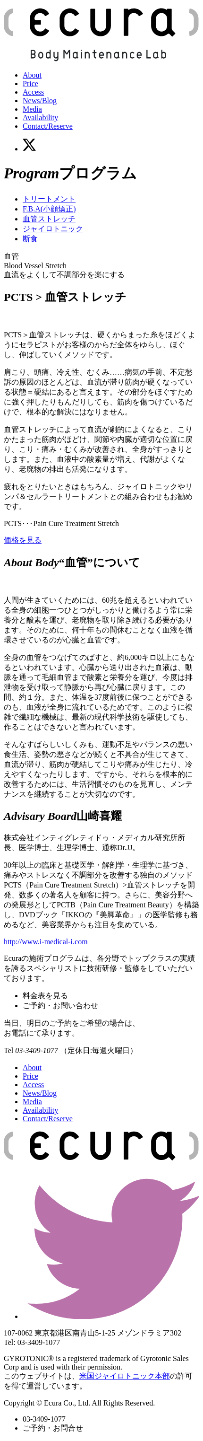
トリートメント (49, 199)
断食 (30, 239)
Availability (40, 118)
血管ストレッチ (49, 219)
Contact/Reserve (48, 126)
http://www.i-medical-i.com (46, 942)
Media (32, 109)
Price (30, 83)
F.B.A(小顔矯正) (49, 209)
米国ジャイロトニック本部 (124, 1376)
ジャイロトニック (53, 229)
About (32, 75)
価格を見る (23, 540)
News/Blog (40, 101)
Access (33, 92)
